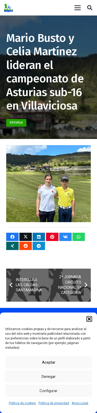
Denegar (49, 376)
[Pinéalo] (52, 237)
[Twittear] (25, 237)
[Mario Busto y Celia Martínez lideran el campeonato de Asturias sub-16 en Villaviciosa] (48, 148)
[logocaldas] (8, 7)
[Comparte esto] (12, 237)
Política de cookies (22, 403)
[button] (89, 319)
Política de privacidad (54, 403)
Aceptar (48, 362)
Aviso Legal (80, 403)
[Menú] (77, 7)
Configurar (48, 390)
